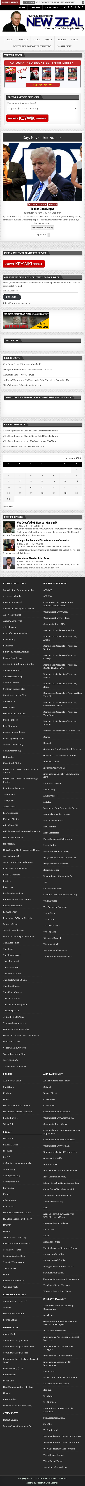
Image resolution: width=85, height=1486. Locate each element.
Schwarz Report (11, 924)
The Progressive (51, 925)
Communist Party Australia (56, 1111)
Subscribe (35, 7)
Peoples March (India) (54, 1260)
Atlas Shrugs (9, 627)
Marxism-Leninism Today (56, 1384)
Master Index (64, 46)
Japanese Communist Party (57, 1195)
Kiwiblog (7, 1093)
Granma (7, 1307)
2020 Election (38, 204)
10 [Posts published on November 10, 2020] (20, 481)
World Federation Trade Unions (59, 1449)
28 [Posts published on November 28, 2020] (65, 493)
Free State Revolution (14, 732)
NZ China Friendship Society (17, 1219)
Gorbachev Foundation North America (62, 749)
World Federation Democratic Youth (61, 1442)
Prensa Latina (10, 1320)
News (54, 204)
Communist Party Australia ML (58, 1118)
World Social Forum (53, 1461)
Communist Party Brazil (15, 1301)
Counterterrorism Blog (14, 695)
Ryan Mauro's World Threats (17, 918)
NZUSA (7, 1231)
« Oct (5, 507)
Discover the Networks (15, 713)
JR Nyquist (8, 800)
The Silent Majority (12, 992)
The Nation (48, 919)
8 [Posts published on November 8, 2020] (76, 475)
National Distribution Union (17, 1212)
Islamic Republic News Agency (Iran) (61, 1183)
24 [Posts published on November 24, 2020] (20, 493)
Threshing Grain (11, 1011)
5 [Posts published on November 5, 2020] (42, 475)
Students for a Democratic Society (60, 894)
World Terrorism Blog (14, 1054)
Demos (46, 737)
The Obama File (10, 967)
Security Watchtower (13, 930)
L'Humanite (8, 1381)
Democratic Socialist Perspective (60, 1152)
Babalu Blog (9, 639)
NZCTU (7, 1225)
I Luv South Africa (12, 763)
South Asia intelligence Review (18, 936)
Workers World (51, 944)
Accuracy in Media (12, 596)
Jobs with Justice (52, 783)
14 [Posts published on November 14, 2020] (65, 481)
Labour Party (9, 1200)
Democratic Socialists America (58, 630)
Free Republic (10, 726)
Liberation (8, 1206)
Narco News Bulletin (13, 1313)
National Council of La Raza (56, 814)
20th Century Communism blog (18, 590)
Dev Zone (8, 1138)
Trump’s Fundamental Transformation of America (27, 369)
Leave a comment (54, 213)
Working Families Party (55, 950)
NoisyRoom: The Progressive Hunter (21, 850)
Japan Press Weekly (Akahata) (58, 1189)
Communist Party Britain (15, 1340)
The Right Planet (11, 986)
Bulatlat (47, 1087)
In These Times (51, 761)
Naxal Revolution (51, 1242)
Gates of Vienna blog (13, 744)
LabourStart (49, 1371)
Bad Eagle (8, 646)
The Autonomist (11, 943)
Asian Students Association (56, 1081)
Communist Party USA (54, 624)
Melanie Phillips (11, 819)
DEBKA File (9, 707)
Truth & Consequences (14, 1023)
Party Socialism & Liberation (57, 839)
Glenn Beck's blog (12, 751)
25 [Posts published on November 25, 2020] (31, 493)
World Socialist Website (55, 1467)
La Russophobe (10, 813)
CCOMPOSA (49, 1099)
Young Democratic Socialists (57, 956)
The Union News (11, 998)
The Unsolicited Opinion (15, 1004)
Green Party (9, 1169)
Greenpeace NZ (11, 1182)
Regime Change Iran (13, 893)
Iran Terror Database (13, 788)
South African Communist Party (18, 1426)
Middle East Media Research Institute (22, 831)
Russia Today (9, 1399)
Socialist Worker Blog (14, 1256)
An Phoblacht (9, 1334)
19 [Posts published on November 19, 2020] (42, 487)
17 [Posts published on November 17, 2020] (20, 487)
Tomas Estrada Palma (13, 1017)
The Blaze (8, 949)
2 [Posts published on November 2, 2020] (8, 475)
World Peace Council (53, 1455)
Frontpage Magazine (13, 738)
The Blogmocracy (12, 955)
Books (22, 7)
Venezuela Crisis (11, 1041)
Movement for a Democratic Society (61, 808)
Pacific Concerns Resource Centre (60, 1248)
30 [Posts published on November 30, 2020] (8, 499)
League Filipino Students (55, 1223)
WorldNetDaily (10, 1060)
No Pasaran (9, 844)
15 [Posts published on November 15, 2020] (77, 481)
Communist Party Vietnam (56, 1146)
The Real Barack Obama (15, 980)
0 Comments (37, 525)
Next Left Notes (51, 833)
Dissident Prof (10, 720)
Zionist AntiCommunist (14, 1066)
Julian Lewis (9, 807)
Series (74, 39)
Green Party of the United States (59, 755)
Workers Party (10, 1287)
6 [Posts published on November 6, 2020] (53, 475)
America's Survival (12, 602)
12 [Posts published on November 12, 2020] (42, 481)
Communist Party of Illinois (57, 618)
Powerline (8, 887)
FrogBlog (7, 1151)
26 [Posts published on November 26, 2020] (42, 493)
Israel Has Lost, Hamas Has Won (40, 441)
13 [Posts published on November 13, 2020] (54, 481)
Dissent (47, 743)
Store (36, 39)
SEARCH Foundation (53, 1273)
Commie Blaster (11, 683)
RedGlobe (48, 1396)
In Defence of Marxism (54, 1331)
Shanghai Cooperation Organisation (61, 1279)
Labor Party (49, 789)
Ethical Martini (10, 1145)
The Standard (9, 1268)
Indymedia (8, 1188)
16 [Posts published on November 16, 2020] (8, 487)
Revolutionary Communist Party (59, 876)
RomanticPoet (10, 912)
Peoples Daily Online (53, 1254)
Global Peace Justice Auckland (18, 1163)
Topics (48, 39)
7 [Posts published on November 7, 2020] (65, 475)
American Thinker (12, 615)
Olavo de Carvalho (12, 856)
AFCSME (47, 590)
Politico (7, 881)
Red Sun (47, 1390)
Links (46, 1235)
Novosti (7, 1393)
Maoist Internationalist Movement (60, 1377)
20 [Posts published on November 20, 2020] (54, 487)
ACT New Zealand (12, 1081)
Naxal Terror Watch (13, 837)
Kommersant (9, 1375)
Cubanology (9, 701)
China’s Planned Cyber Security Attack (22, 385)
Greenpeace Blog (11, 1176)
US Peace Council (52, 938)
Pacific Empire (10, 1118)
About (10, 39)
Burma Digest (50, 1093)
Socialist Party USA (53, 888)
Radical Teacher (51, 870)
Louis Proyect (50, 796)
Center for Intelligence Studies (18, 664)
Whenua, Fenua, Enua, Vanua (57, 1291)
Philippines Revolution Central (58, 1266)
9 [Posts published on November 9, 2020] (8, 481)
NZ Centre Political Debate (16, 1105)
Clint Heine (8, 1087)
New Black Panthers (53, 820)
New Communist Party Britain (18, 1387)
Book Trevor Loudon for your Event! (32, 46)
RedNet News (50, 1402)
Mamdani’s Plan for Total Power (18, 375)
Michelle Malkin (11, 825)
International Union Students (57, 1356)
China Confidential (12, 670)
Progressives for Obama (55, 864)
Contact (23, 39)
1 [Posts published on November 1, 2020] (76, 469)
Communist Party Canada (55, 612)
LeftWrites (48, 1229)
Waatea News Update (14, 1281)
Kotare (6, 1194)
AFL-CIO (47, 596)
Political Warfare (11, 875)
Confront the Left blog (14, 689)
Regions (61, 39)
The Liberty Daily (12, 961)
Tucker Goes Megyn (42, 209)
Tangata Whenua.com (13, 1262)
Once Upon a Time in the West (18, 862)
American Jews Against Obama (18, 608)
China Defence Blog (13, 676)
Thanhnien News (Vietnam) (56, 1285)
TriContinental (50, 1430)
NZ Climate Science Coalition (17, 1111)
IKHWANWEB (50, 1164)
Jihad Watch (9, 794)
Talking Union (50, 901)
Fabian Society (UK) (13, 1368)
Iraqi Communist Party (54, 1177)
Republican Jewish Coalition (17, 899)
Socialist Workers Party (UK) (17, 1405)
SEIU (45, 882)
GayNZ (6, 1157)
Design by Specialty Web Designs (42, 1483)
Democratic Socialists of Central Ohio (61, 731)
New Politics (49, 827)
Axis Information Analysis (16, 633)
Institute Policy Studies (55, 768)
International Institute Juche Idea (60, 1170)
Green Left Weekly (52, 1158)
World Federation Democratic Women (62, 1436)
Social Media (51, 7)
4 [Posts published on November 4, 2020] (31, 475)
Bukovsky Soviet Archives (16, 652)
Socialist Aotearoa (12, 1250)
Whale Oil (8, 1124)
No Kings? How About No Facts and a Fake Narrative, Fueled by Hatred (38, 380)
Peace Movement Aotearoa (16, 1243)
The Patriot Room (12, 974)
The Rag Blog (49, 932)
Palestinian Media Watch (15, 868)
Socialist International (54, 1418)
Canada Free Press (12, 658)
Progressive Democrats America (59, 857)
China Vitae (49, 1105)
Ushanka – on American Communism (21, 1035)
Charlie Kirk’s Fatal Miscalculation (41, 431)
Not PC (6, 1099)
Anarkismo (48, 1315)
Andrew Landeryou (12, 621)
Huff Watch (8, 757)
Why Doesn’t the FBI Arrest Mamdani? (22, 364)
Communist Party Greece (15, 1353)
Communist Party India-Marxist (59, 1139)
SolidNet (47, 1424)
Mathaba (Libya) (11, 1420)
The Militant (49, 913)
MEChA (47, 802)
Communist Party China (55, 1124)
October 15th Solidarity (14, 1237)
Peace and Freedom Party (56, 851)
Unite (6, 1274)
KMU (46, 1208)
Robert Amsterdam (12, 905)
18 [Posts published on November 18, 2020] (31, 487)
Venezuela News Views (14, 1048)
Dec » (12, 507)
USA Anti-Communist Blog (16, 1029)
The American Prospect (55, 907)
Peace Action (49, 845)
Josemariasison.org (53, 1201)
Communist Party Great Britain (18, 1347)
